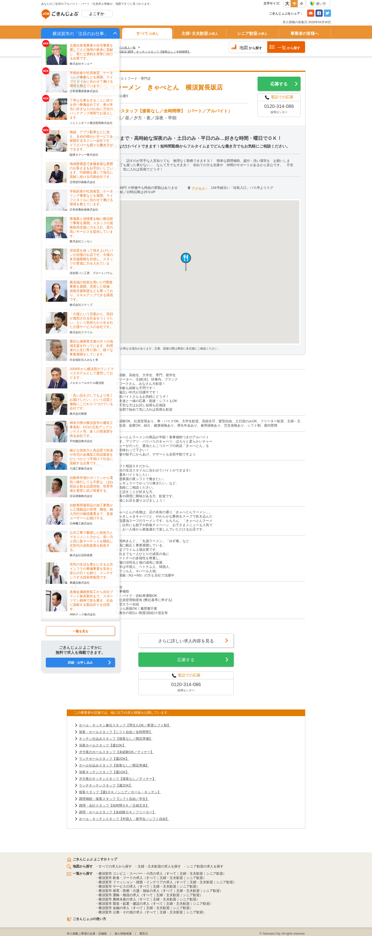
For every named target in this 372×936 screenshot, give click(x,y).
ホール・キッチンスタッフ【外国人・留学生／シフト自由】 (124, 819)
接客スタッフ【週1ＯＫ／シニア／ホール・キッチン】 (120, 792)
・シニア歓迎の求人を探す (203, 866)
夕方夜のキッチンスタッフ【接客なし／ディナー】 (117, 779)
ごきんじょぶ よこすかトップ (92, 859)
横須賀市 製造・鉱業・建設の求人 (124, 903)
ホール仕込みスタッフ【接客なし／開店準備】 (114, 765)
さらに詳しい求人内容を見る (186, 641)
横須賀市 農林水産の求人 (117, 899)
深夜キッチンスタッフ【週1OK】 (104, 772)
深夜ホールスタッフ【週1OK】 (102, 745)
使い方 (318, 3)
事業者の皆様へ (304, 33)
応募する (279, 84)
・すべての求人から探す (113, 866)
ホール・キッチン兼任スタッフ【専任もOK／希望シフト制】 (124, 725)
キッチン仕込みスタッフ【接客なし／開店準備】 (115, 738)
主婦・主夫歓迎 (191, 873)
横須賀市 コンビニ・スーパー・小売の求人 (130, 873)
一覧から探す (80, 873)
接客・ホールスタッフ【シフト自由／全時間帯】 (115, 732)
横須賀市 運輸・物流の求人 (119, 895)
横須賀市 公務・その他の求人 (120, 912)
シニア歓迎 (252, 33)
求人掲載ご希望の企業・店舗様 (87, 933)
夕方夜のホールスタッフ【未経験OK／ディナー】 (116, 752)
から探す (250, 47)
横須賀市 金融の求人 (113, 908)
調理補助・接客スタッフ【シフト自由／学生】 (114, 799)
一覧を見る (80, 631)
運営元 (143, 933)
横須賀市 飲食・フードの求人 (120, 878)
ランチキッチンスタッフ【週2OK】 (105, 785)
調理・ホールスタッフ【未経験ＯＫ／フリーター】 (117, 812)
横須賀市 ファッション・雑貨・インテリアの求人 (135, 882)
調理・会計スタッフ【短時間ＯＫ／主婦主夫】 (114, 805)
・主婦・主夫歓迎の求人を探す (157, 866)
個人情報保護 (123, 933)
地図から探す (80, 866)
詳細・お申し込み (80, 662)
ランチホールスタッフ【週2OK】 (104, 759)
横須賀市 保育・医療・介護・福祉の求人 (129, 891)
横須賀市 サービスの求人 (117, 886)
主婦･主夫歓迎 (199, 33)
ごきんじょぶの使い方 (86, 919)
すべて (147, 33)
